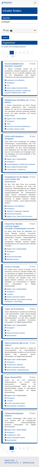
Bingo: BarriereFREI (13, 377)
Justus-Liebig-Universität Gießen (17, 88)
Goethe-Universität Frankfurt (16, 297)
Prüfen (24, 93)
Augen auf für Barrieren (14, 309)
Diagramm (10, 211)
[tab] (19, 31)
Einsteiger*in (11, 83)
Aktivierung (10, 90)
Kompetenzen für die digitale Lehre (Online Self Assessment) (16, 179)
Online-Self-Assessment (24, 216)
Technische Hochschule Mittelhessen (18, 126)
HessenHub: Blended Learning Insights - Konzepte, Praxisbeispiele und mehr (20, 226)
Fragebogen (18, 211)
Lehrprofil (8, 93)
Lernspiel (10, 294)
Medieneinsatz (16, 93)
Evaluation (18, 90)
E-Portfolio (10, 129)
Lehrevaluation (11, 169)
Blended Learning (12, 259)
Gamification (9, 301)
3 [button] (19, 52)
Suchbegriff (6, 22)
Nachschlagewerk (12, 164)
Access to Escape (12, 267)
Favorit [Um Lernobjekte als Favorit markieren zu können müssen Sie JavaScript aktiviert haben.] (32, 64)
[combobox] (13, 56)
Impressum (28, 463)
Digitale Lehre (11, 216)
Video (9, 124)
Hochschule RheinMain (14, 214)
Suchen (5, 37)
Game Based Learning (24, 299)
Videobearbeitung (23, 370)
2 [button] (15, 52)
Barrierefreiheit (11, 299)
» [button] (7, 56)
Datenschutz (11, 463)
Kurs (8, 85)
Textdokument (23, 164)
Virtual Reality (18, 301)
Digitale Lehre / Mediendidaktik (16, 118)
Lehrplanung (26, 90)
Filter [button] (7, 30)
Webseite (32, 164)
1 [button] (11, 52)
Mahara (16, 129)
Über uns (9, 460)
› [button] (3, 56)
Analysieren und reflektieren (15, 80)
